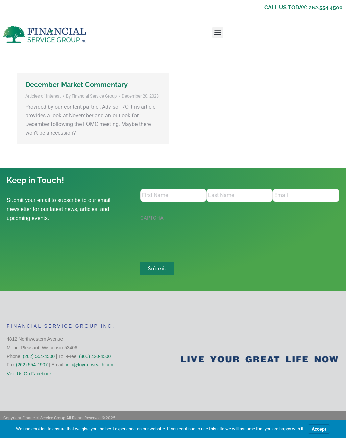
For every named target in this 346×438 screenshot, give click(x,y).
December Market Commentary (76, 85)
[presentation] (191, 238)
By (91, 96)
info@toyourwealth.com (90, 364)
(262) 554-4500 (39, 356)
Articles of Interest (43, 96)
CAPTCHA (152, 218)
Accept (319, 429)
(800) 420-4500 (95, 356)
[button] (217, 32)
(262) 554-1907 (32, 364)
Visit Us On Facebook (29, 373)
